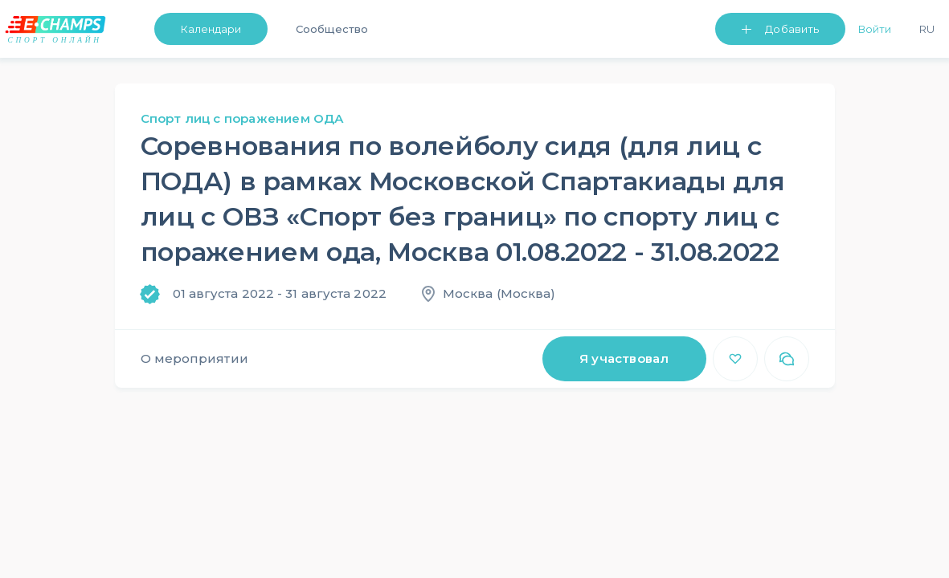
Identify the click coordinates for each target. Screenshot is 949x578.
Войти (874, 28)
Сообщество (331, 28)
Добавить (792, 28)
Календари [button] (211, 28)
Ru (927, 28)
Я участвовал (624, 358)
